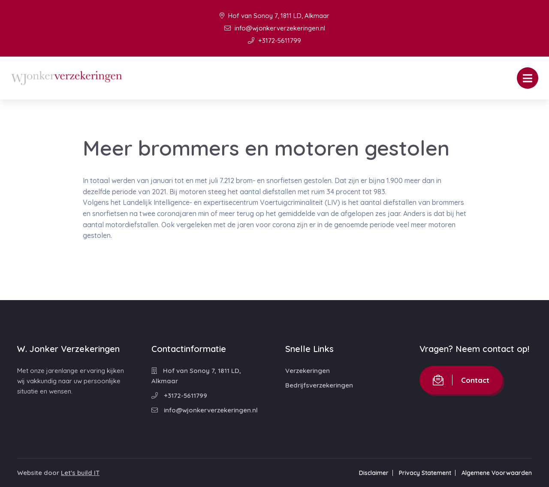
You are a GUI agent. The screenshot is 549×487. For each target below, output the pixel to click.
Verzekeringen (307, 371)
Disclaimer (374, 473)
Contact (461, 380)
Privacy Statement (425, 473)
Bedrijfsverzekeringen (319, 385)
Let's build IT (80, 473)
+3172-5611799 (274, 40)
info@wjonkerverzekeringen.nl (274, 28)
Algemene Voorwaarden (497, 473)
